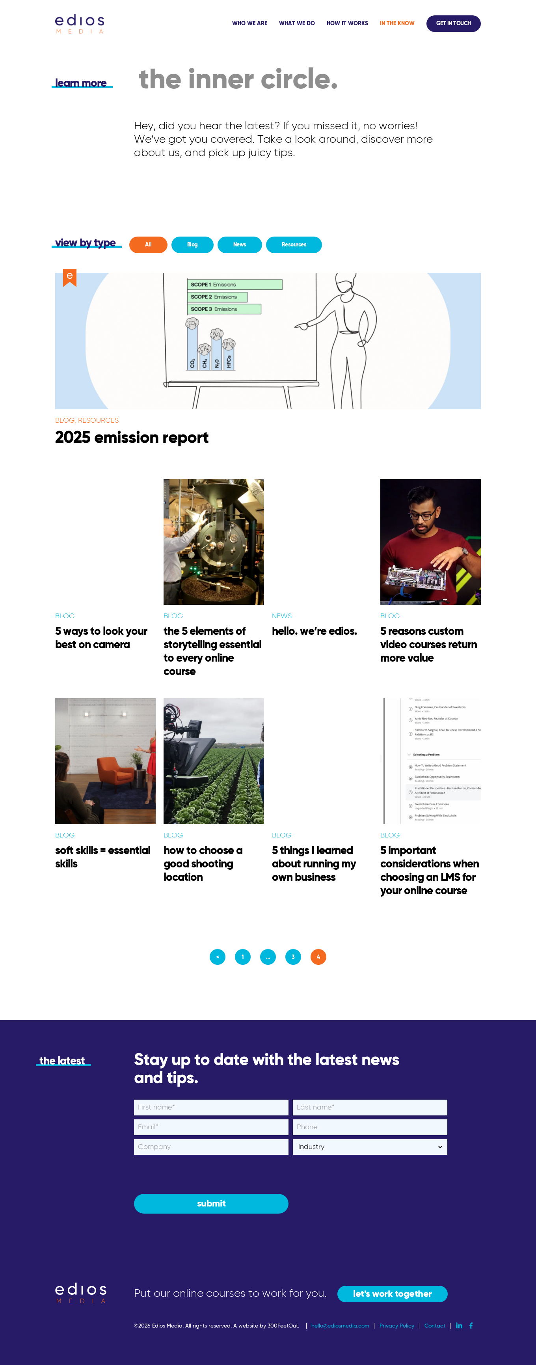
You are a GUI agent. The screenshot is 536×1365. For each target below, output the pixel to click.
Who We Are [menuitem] (249, 23)
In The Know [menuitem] (397, 23)
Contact (434, 1326)
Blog (192, 245)
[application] (353, 24)
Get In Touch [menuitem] (453, 23)
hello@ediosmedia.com (340, 1326)
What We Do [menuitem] (297, 23)
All (148, 245)
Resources (294, 245)
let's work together (392, 1294)
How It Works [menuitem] (347, 23)
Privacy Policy (397, 1326)
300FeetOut (283, 1326)
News (239, 245)
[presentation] (194, 1174)
